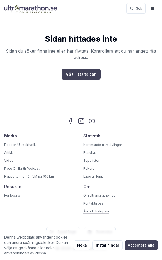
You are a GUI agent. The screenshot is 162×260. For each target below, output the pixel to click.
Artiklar (9, 153)
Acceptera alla (141, 245)
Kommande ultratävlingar (102, 145)
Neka (82, 245)
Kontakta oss (93, 203)
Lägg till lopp (93, 176)
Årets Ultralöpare (96, 211)
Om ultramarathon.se (99, 195)
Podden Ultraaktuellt (20, 145)
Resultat (89, 153)
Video (8, 160)
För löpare (12, 195)
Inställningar (107, 245)
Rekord (89, 168)
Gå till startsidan (81, 74)
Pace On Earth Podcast (22, 168)
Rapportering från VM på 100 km (29, 176)
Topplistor (91, 160)
